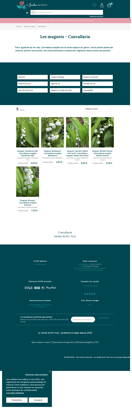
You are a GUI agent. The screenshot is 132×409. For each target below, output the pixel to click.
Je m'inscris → (103, 319)
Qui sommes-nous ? (41, 342)
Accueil (18, 26)
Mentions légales (84, 342)
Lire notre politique (15, 393)
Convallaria (42, 26)
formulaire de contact (91, 266)
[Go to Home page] (31, 5)
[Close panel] (50, 371)
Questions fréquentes (63, 342)
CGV (96, 342)
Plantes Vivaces (29, 26)
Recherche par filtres (96, 16)
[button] (94, 5)
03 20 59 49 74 (96, 264)
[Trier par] (98, 109)
